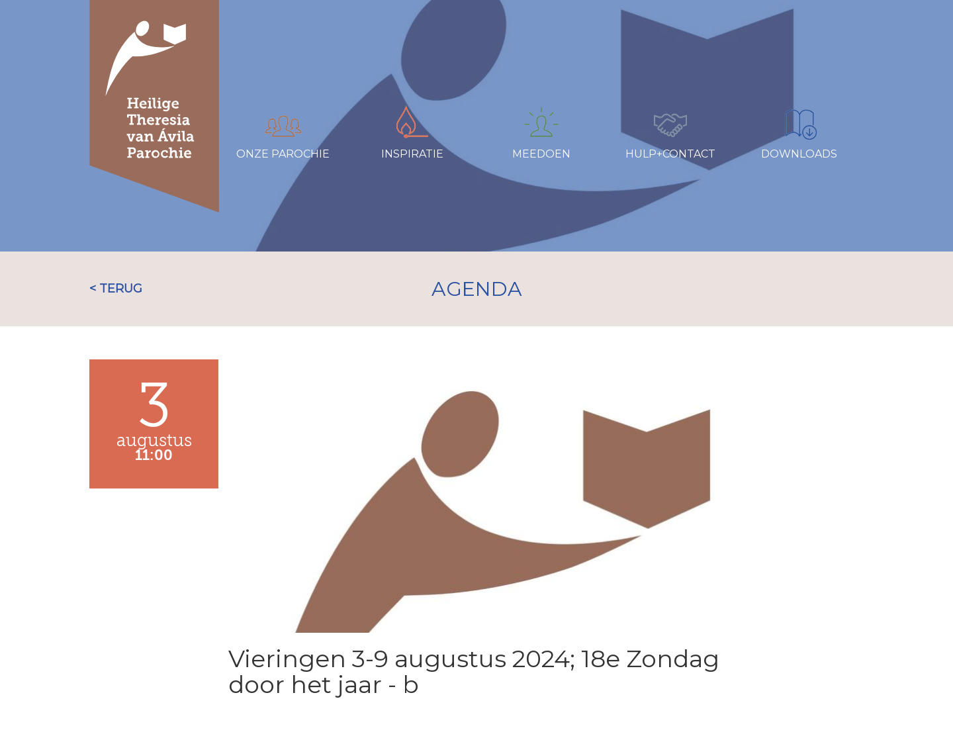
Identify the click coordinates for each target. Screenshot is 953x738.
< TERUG (115, 288)
